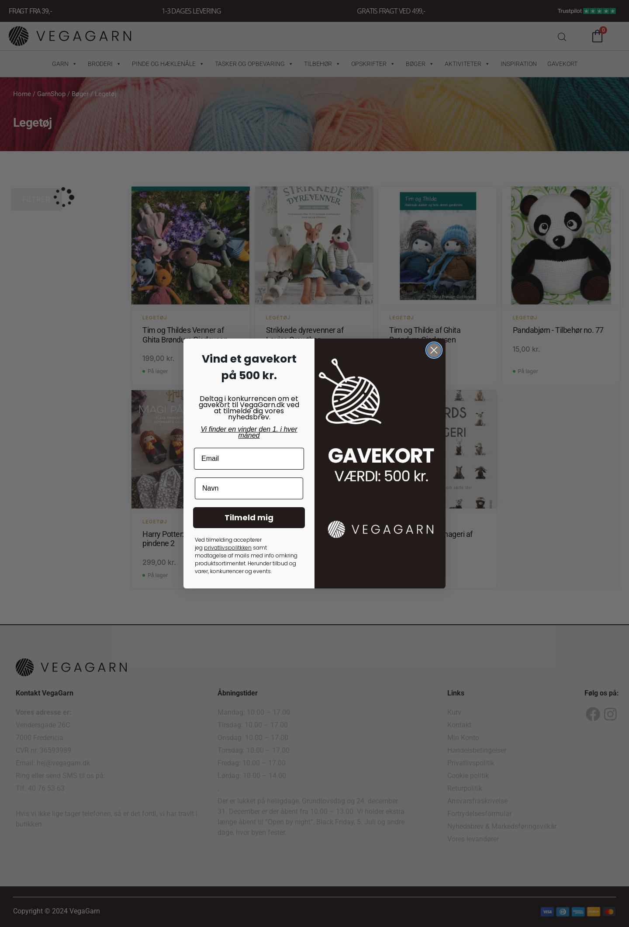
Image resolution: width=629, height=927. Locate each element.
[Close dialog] (434, 350)
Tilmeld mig (249, 517)
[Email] (249, 459)
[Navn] (249, 488)
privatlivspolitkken (228, 547)
